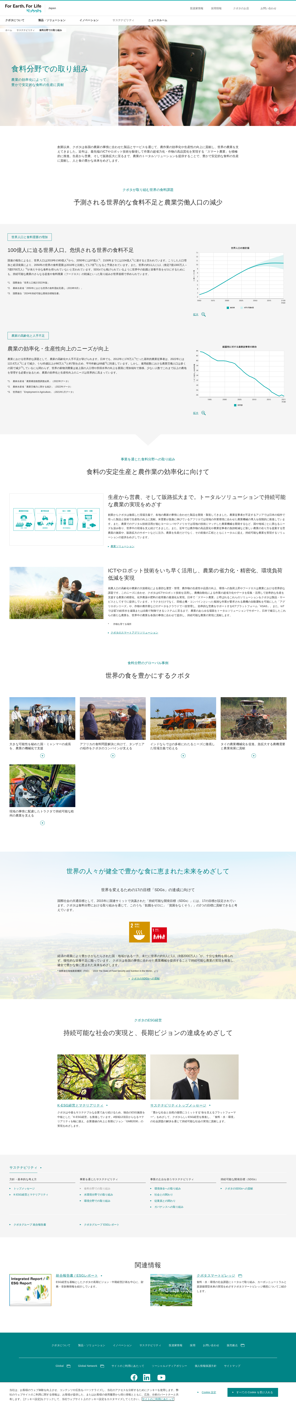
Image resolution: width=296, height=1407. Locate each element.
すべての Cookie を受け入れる (254, 1395)
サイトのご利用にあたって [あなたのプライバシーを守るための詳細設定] (158, 1402)
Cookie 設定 (209, 1395)
